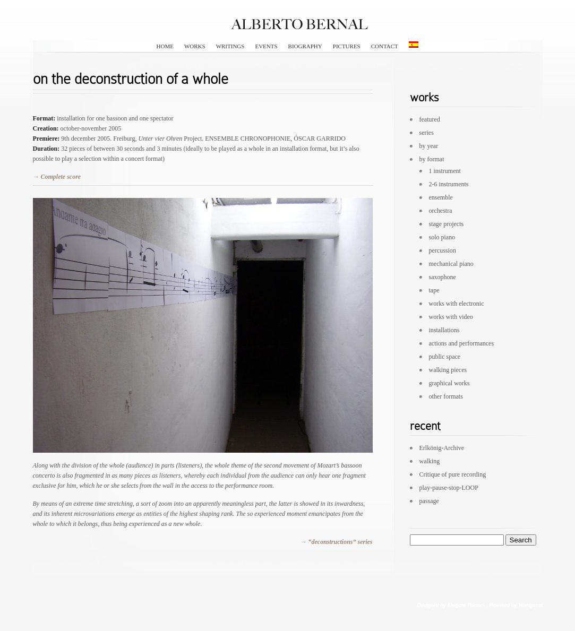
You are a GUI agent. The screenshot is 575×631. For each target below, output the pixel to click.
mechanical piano (451, 263)
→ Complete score (57, 176)
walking (429, 461)
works (194, 46)
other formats (446, 396)
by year (429, 146)
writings (230, 46)
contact (384, 46)
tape (434, 290)
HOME (165, 46)
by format (431, 159)
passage (429, 501)
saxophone (442, 277)
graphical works (449, 383)
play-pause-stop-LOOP (448, 487)
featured (429, 119)
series (426, 132)
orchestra (440, 210)
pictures (347, 46)
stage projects (446, 224)
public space (445, 356)
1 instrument (445, 171)
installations (444, 330)
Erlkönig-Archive (442, 448)
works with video (451, 317)
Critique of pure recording (452, 474)
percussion (442, 250)
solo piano (442, 237)
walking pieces (448, 370)
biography (305, 46)
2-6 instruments (449, 184)
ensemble (441, 197)
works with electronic (456, 303)
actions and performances (461, 343)
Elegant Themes (466, 604)
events (266, 46)
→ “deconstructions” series (336, 542)
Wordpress (530, 604)
